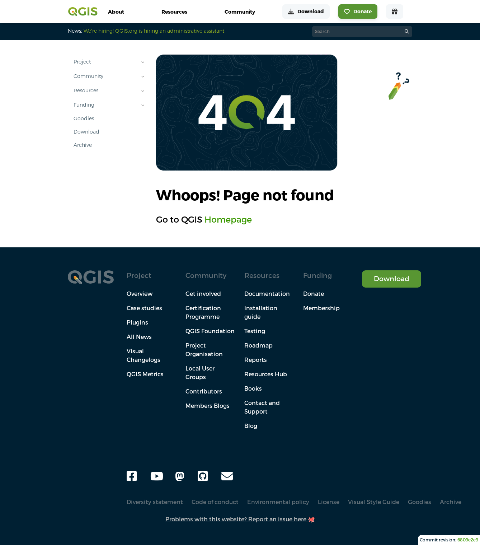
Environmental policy (278, 502)
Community (88, 76)
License (328, 502)
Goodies (84, 118)
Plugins (137, 322)
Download (86, 131)
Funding (84, 104)
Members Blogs (207, 406)
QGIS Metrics (145, 374)
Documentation (267, 294)
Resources (86, 90)
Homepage (228, 219)
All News (139, 337)
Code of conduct (215, 502)
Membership (321, 308)
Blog (250, 426)
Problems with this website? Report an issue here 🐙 (240, 519)
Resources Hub (265, 374)
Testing (254, 331)
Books (253, 388)
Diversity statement (155, 502)
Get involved (203, 294)
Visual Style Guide (373, 502)
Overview (139, 294)
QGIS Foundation (210, 331)
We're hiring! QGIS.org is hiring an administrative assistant (154, 30)
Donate (313, 294)
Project (82, 61)
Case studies (144, 308)
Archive (83, 145)
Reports (255, 360)
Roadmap (258, 345)
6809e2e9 (467, 539)
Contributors (203, 391)
